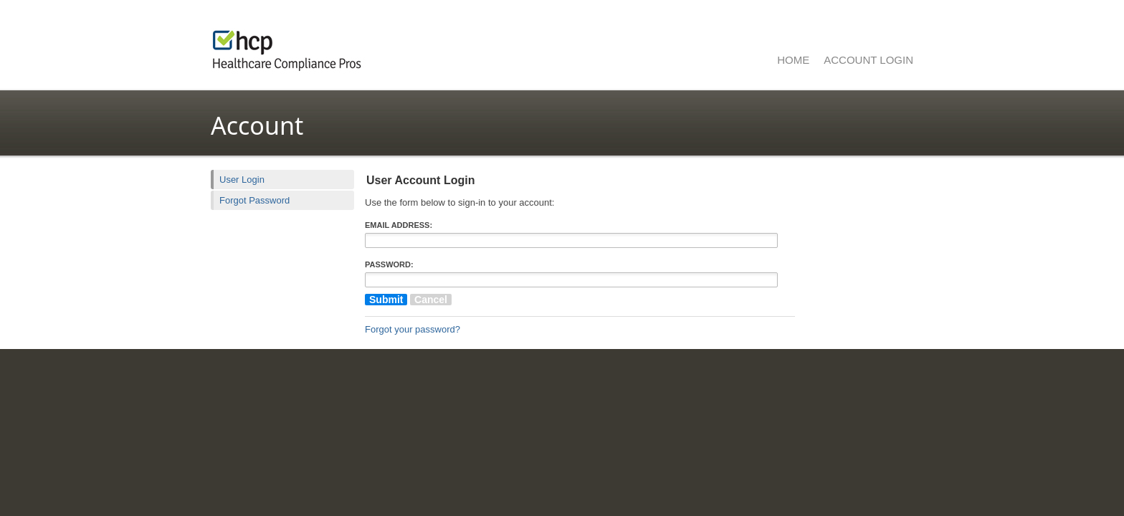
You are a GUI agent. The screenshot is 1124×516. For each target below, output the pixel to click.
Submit (386, 299)
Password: (389, 264)
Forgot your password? (412, 329)
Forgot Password (254, 200)
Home (793, 60)
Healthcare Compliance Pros (390, 46)
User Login (242, 179)
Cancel (430, 299)
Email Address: (398, 225)
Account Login (868, 60)
